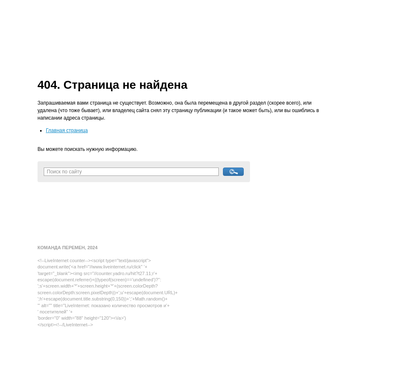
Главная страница (67, 130)
